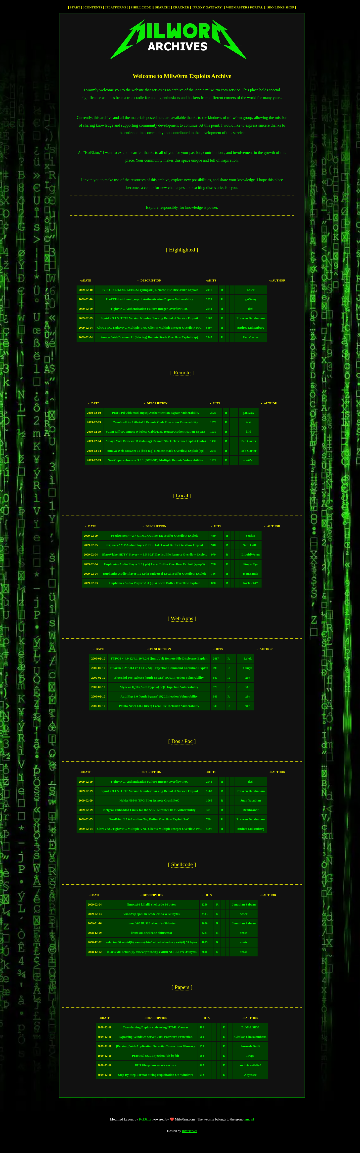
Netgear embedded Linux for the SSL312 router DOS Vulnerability (149, 810)
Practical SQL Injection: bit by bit (155, 1055)
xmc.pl (249, 1119)
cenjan (250, 535)
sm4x (243, 933)
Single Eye (250, 564)
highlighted (182, 249)
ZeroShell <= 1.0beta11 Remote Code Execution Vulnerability (155, 422)
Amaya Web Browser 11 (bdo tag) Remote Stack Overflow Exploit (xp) (149, 337)
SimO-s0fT (250, 545)
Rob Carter (251, 337)
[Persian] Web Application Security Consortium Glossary (155, 1046)
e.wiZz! (248, 460)
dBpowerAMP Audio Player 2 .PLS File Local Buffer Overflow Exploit (154, 545)
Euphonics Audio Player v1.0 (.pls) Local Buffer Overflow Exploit (154, 583)
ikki (248, 422)
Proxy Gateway (207, 7)
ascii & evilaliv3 (250, 1065)
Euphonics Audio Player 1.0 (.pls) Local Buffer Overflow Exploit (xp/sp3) (154, 564)
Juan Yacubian (250, 800)
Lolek (251, 290)
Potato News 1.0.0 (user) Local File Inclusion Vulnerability (159, 706)
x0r (247, 677)
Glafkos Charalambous (250, 1037)
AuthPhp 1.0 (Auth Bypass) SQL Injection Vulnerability (158, 696)
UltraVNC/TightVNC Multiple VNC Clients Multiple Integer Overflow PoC (149, 327)
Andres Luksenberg (250, 327)
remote (182, 372)
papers (182, 987)
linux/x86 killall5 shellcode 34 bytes (151, 904)
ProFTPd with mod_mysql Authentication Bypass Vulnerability (149, 299)
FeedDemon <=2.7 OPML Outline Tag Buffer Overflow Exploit (154, 535)
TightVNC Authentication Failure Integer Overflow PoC (149, 309)
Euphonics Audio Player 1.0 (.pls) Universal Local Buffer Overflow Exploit (154, 573)
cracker (181, 7)
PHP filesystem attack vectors (155, 1065)
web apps (182, 618)
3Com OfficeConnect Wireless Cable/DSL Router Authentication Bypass (155, 431)
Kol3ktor (145, 1119)
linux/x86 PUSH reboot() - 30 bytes (152, 923)
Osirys (247, 668)
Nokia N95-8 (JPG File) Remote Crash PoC (149, 800)
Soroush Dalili (250, 1046)
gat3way (250, 299)
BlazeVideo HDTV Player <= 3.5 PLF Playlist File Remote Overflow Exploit (154, 554)
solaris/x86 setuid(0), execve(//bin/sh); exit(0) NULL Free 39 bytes (152, 952)
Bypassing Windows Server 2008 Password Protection (156, 1037)
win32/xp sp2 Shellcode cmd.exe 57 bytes (152, 914)
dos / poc (182, 741)
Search (162, 7)
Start (75, 7)
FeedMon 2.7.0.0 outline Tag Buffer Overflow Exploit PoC (149, 819)
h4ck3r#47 (250, 583)
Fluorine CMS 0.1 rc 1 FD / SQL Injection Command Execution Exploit (159, 668)
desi (250, 309)
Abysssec (250, 1075)
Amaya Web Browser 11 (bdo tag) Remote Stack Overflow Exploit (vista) (155, 441)
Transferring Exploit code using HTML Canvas (155, 1027)
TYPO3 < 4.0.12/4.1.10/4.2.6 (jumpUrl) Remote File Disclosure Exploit (149, 290)
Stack (244, 914)
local (182, 495)
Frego (250, 1055)
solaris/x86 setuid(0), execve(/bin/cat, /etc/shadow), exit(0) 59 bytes (151, 942)
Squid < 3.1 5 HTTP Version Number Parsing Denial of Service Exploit (149, 318)
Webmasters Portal (244, 7)
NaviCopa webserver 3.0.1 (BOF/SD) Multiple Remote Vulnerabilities (155, 460)
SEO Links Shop (280, 7)
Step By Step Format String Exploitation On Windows (155, 1075)
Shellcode (141, 7)
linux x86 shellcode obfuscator (151, 933)
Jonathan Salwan (244, 904)
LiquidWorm (250, 554)
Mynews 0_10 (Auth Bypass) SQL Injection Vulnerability (159, 687)
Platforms (116, 7)
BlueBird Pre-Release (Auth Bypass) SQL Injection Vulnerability (159, 677)
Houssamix (250, 573)
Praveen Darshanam (250, 318)
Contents (93, 7)
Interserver (189, 1131)
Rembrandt (251, 810)
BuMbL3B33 (250, 1027)
